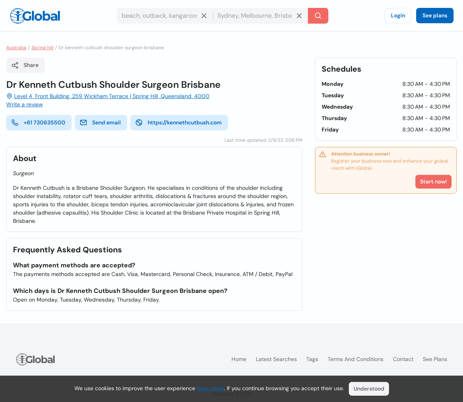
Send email (100, 122)
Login (398, 15)
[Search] (318, 16)
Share (25, 65)
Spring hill (42, 47)
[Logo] (35, 16)
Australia (16, 47)
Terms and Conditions (355, 359)
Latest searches (276, 359)
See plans (434, 15)
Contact (403, 359)
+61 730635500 (38, 122)
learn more (210, 388)
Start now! (433, 181)
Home (239, 359)
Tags (312, 359)
